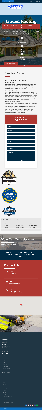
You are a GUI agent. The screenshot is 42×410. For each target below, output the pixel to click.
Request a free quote (8, 1)
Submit (21, 160)
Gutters (4, 362)
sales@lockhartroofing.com (14, 283)
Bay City (4, 394)
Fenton (4, 377)
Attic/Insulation (6, 366)
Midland (4, 392)
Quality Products (6, 368)
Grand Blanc (5, 375)
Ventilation (5, 364)
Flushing (5, 396)
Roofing (4, 360)
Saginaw (4, 390)
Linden (4, 378)
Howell (4, 384)
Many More (9, 396)
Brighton (4, 380)
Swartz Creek (5, 388)
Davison (4, 386)
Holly (4, 382)
